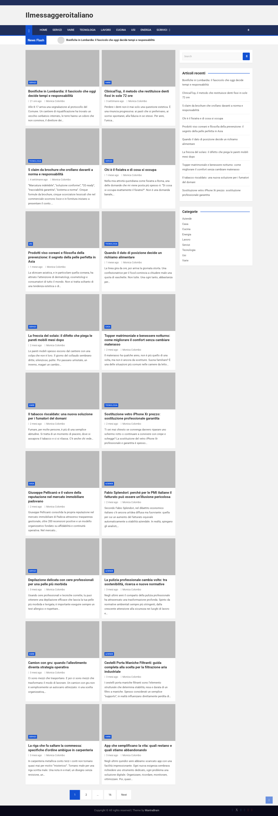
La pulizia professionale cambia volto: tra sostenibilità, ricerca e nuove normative (135, 582)
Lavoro (106, 30)
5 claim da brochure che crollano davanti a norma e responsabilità (60, 172)
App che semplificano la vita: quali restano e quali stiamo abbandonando (138, 748)
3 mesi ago (35, 589)
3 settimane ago (114, 101)
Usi (133, 30)
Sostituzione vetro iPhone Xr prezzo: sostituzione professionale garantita (132, 416)
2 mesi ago (35, 345)
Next (124, 794)
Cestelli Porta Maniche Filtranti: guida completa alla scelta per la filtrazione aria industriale (135, 667)
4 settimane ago (38, 179)
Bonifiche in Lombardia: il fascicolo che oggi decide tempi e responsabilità (62, 93)
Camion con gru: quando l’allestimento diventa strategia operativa (57, 665)
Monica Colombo (54, 101)
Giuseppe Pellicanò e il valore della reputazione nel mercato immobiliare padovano (56, 497)
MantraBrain (152, 810)
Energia (146, 30)
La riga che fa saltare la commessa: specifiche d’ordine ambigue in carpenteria (60, 748)
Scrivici (162, 30)
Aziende (109, 484)
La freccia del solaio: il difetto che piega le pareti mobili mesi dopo (60, 338)
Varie (70, 30)
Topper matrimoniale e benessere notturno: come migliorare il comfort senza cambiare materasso (137, 340)
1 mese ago (111, 175)
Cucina (121, 30)
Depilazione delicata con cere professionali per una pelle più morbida (61, 582)
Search (246, 56)
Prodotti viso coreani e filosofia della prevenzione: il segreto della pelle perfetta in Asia (62, 257)
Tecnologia (88, 30)
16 (110, 794)
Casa (107, 327)
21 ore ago (35, 101)
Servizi (57, 30)
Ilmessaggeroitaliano (59, 15)
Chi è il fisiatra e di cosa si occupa (130, 170)
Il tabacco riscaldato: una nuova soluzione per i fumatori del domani (60, 416)
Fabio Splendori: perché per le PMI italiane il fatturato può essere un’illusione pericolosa (138, 495)
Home (43, 30)
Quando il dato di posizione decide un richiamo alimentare (133, 255)
